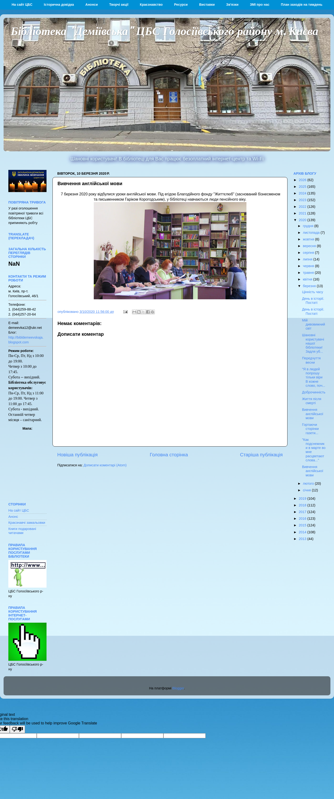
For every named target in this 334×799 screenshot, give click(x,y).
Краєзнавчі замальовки (26, 522)
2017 (303, 512)
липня (308, 259)
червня (309, 266)
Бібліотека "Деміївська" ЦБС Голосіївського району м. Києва (164, 30)
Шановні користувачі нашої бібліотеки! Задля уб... (313, 343)
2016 (303, 518)
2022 (303, 207)
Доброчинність (313, 392)
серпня (309, 252)
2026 (303, 180)
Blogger (178, 688)
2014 (303, 532)
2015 (303, 525)
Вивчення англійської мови (312, 414)
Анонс (13, 517)
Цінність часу (312, 292)
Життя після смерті (311, 401)
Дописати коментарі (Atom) (105, 465)
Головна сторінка (169, 454)
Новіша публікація (77, 454)
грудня (308, 226)
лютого (309, 483)
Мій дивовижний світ (313, 324)
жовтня (309, 239)
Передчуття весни (311, 360)
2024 (303, 193)
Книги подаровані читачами (22, 531)
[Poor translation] (17, 729)
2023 (303, 200)
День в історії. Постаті (313, 301)
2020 (303, 220)
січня (307, 490)
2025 (303, 186)
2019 (303, 498)
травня (309, 273)
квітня (308, 279)
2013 (303, 539)
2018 (303, 505)
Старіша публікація (261, 454)
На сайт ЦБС (18, 510)
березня (310, 286)
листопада (312, 232)
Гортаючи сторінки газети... (310, 429)
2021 (303, 213)
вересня (310, 246)
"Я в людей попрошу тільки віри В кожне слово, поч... (313, 377)
